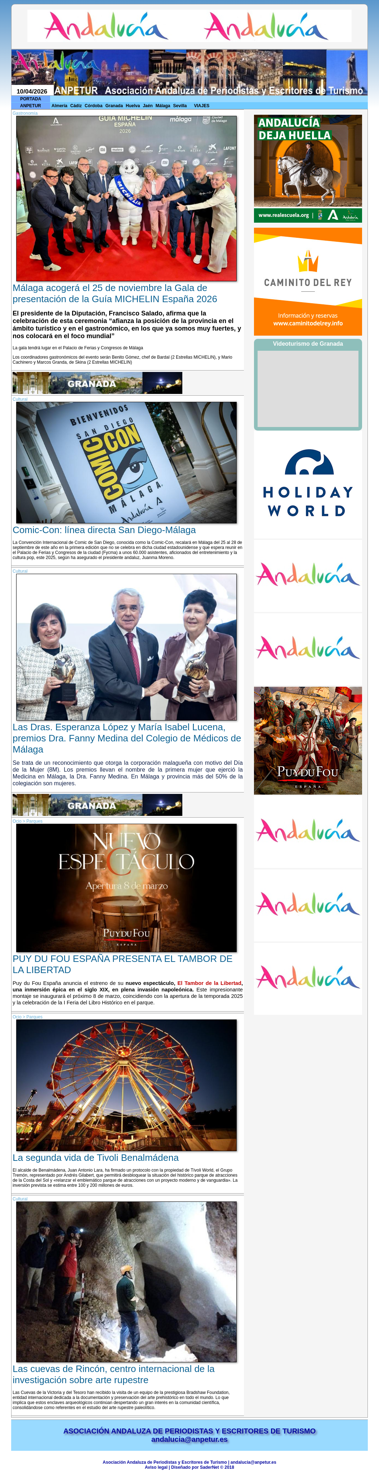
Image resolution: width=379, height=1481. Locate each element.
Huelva (133, 105)
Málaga (163, 105)
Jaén (147, 105)
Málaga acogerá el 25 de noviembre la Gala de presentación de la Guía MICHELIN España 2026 (115, 293)
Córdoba (93, 105)
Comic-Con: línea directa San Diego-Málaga (104, 529)
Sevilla (180, 105)
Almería (59, 105)
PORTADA (31, 98)
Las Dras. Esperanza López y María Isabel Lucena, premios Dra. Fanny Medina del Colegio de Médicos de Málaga (127, 738)
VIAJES (202, 105)
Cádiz (76, 105)
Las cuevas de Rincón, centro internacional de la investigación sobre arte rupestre (114, 1374)
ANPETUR (31, 105)
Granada (114, 105)
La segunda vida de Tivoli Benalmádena (96, 1157)
